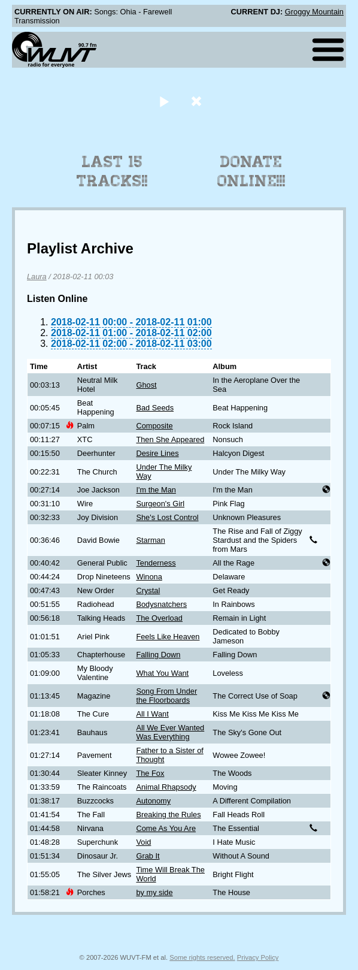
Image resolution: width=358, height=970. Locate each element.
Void (143, 842)
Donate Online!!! (251, 171)
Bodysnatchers (161, 604)
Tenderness (155, 562)
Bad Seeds (155, 407)
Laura (37, 276)
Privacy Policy (258, 957)
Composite (154, 425)
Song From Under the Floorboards (166, 696)
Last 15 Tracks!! (112, 171)
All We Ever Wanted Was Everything (170, 732)
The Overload (159, 618)
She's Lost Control (167, 517)
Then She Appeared (170, 439)
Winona (149, 576)
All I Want (152, 713)
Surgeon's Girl (160, 503)
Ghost (146, 384)
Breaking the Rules (168, 814)
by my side (154, 892)
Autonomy (153, 800)
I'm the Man (155, 489)
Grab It (147, 855)
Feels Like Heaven (167, 636)
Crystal (148, 590)
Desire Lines (157, 453)
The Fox (150, 773)
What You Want (162, 673)
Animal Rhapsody (166, 786)
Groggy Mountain (314, 11)
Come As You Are (166, 828)
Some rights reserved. (202, 957)
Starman (150, 540)
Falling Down (158, 654)
